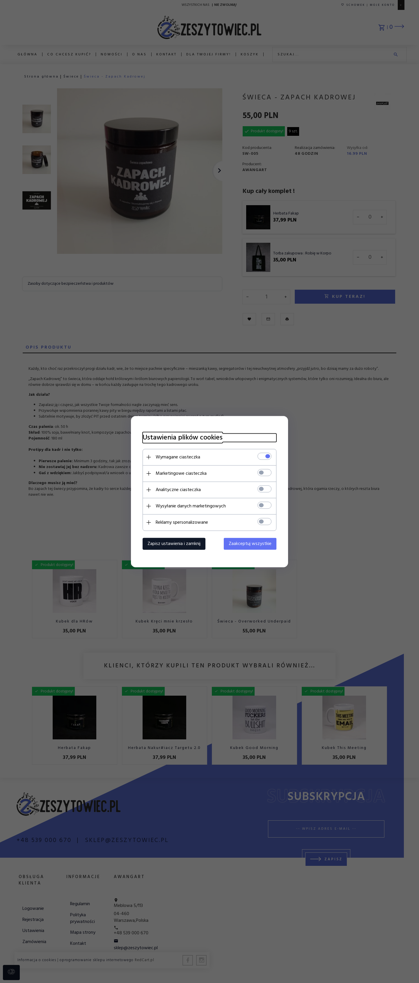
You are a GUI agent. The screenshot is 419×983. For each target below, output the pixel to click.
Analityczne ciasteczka (178, 489)
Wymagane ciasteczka (178, 457)
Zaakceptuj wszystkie (250, 543)
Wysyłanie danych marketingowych (191, 506)
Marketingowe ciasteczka (181, 473)
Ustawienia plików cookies (183, 437)
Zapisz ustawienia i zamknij (174, 543)
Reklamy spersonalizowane (182, 522)
